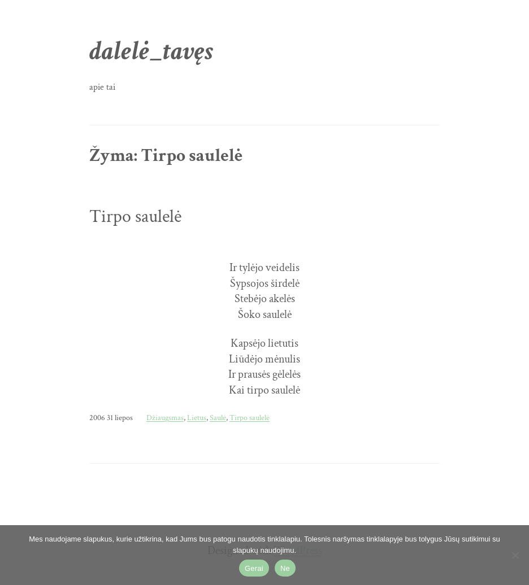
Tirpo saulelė (135, 217)
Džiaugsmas (165, 417)
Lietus (196, 417)
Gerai (254, 568)
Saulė (218, 417)
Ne (285, 568)
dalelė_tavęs (151, 51)
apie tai (102, 87)
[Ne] (515, 555)
